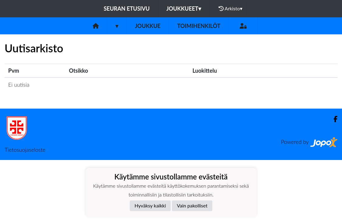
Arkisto (230, 8)
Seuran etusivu (127, 8)
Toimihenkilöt (198, 26)
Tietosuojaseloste (25, 149)
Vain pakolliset (192, 205)
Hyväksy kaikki (150, 205)
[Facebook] (333, 119)
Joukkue (147, 26)
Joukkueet (183, 8)
